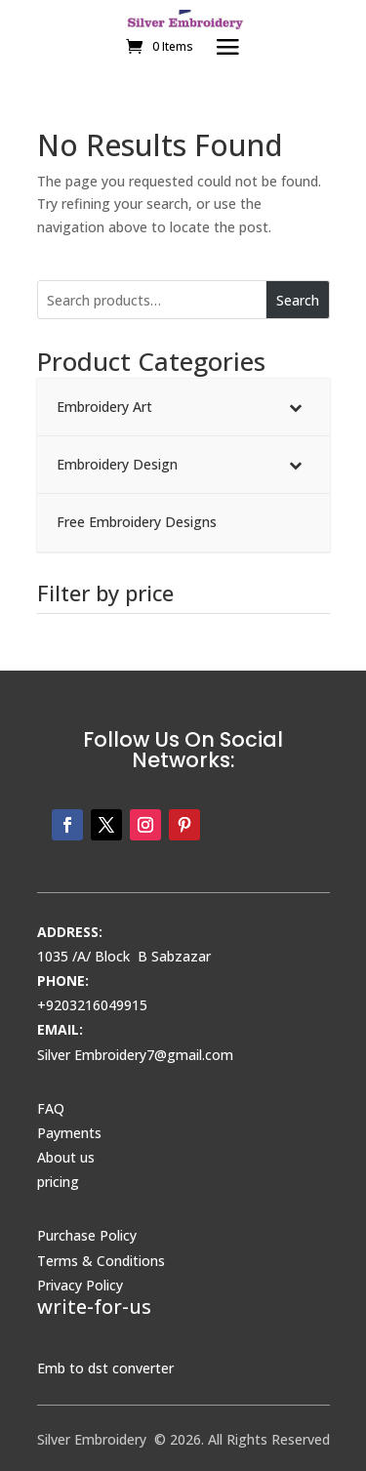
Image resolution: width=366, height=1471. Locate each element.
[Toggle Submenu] (296, 407)
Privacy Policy (80, 1285)
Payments (69, 1133)
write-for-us (94, 1306)
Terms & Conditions (101, 1260)
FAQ (50, 1108)
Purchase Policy (87, 1235)
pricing (58, 1181)
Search (297, 300)
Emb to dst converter (105, 1368)
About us (66, 1157)
